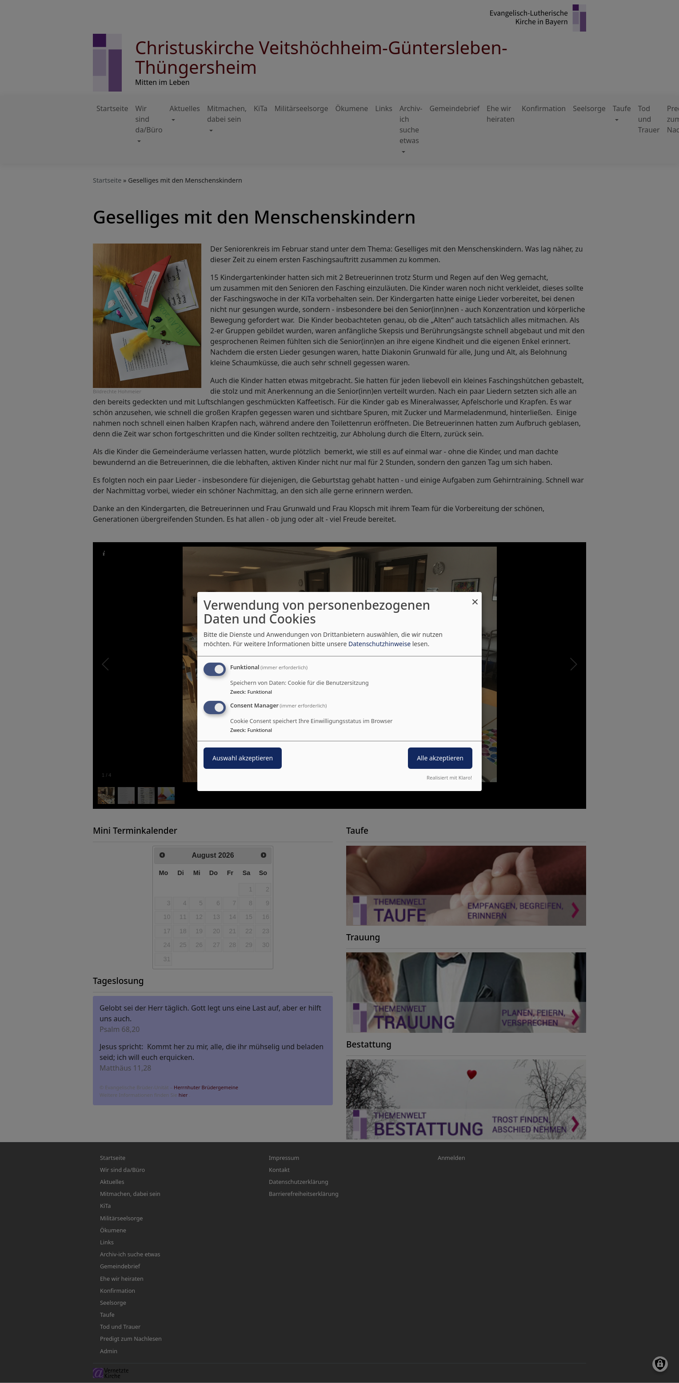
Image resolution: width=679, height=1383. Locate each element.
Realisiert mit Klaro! (449, 777)
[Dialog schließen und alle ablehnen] (475, 597)
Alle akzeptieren (440, 758)
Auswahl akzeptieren (242, 758)
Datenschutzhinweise (379, 644)
